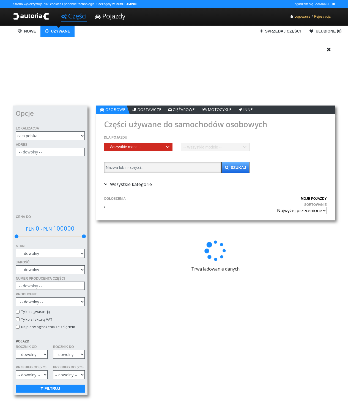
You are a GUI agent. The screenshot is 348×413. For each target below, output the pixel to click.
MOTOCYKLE (216, 109)
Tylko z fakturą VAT (36, 319)
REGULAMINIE (126, 4)
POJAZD (22, 341)
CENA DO (23, 217)
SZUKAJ (235, 167)
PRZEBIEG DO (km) (68, 367)
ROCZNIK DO (63, 347)
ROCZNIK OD (26, 347)
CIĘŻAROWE (181, 109)
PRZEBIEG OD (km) (31, 367)
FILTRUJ (50, 388)
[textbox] (138, 147)
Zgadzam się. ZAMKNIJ (311, 4)
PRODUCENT (26, 294)
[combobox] (138, 147)
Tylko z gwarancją (35, 311)
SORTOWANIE (315, 205)
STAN (20, 246)
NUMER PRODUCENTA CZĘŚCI (40, 278)
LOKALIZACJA (27, 128)
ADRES (22, 145)
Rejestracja (322, 16)
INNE (246, 109)
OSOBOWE (112, 109)
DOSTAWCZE (146, 109)
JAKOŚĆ (23, 262)
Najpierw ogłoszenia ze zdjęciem (47, 327)
